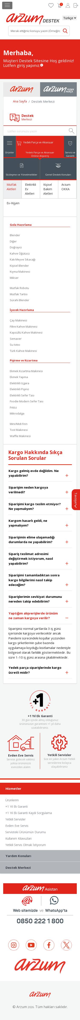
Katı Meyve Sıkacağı (22, 259)
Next (72, 964)
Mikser (14, 278)
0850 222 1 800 (40, 921)
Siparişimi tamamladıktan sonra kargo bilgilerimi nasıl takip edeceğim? (39, 580)
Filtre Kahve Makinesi (23, 326)
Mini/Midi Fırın (19, 424)
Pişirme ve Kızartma (24, 360)
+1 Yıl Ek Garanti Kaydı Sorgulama (28, 813)
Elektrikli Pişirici (19, 389)
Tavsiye (76, 500)
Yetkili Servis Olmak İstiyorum (25, 845)
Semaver (16, 339)
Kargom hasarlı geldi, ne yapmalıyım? (39, 523)
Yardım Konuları (41, 856)
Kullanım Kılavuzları (18, 838)
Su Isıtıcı (15, 345)
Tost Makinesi (19, 430)
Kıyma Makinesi (20, 271)
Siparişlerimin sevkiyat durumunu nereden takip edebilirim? (39, 599)
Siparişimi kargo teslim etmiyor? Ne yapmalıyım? (39, 507)
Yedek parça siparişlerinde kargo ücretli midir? (39, 670)
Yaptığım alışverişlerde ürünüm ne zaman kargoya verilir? (39, 616)
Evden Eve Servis (16, 826)
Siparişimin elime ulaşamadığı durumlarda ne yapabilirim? (39, 540)
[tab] (9, 146)
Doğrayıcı (16, 247)
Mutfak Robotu (19, 288)
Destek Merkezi (41, 867)
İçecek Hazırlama (22, 310)
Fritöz (13, 407)
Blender (15, 235)
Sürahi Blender (19, 300)
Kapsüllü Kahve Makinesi (26, 332)
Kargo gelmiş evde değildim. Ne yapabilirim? (39, 473)
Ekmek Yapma (19, 377)
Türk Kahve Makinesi (23, 351)
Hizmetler (41, 788)
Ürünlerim (12, 800)
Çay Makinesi (18, 320)
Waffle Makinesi (20, 436)
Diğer (13, 241)
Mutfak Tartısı (19, 294)
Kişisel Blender (19, 266)
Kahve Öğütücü (20, 253)
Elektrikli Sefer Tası (22, 395)
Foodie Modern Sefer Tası (26, 401)
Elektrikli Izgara (19, 383)
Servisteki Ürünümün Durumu (25, 832)
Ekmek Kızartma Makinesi (26, 371)
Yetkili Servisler (15, 819)
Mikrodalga (17, 413)
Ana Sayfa (20, 101)
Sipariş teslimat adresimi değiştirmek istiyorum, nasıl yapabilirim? (39, 559)
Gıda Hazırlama (21, 225)
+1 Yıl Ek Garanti (16, 806)
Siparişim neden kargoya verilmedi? (39, 490)
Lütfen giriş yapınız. (21, 65)
